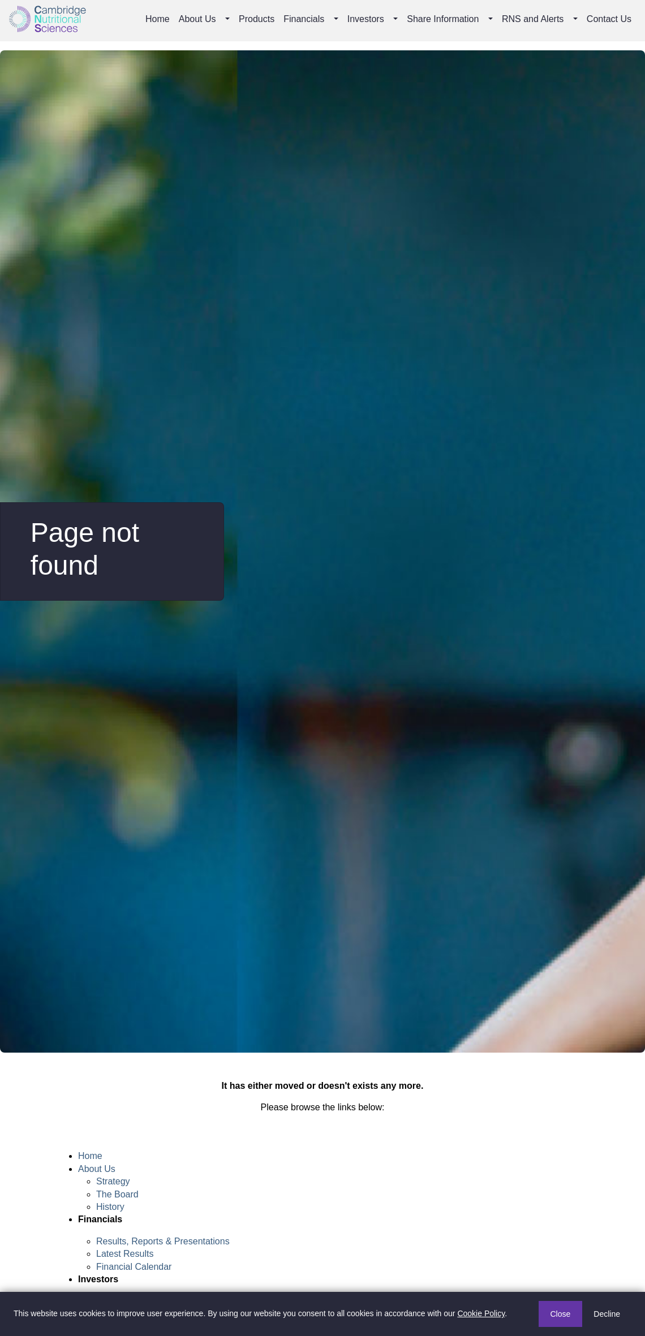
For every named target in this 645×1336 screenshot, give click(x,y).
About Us (197, 19)
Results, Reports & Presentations (163, 1241)
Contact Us (609, 19)
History (110, 1207)
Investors (365, 19)
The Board (117, 1194)
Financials (303, 19)
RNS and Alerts (533, 19)
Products (256, 19)
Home (157, 19)
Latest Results (124, 1254)
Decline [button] (607, 1313)
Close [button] (561, 1313)
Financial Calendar (133, 1267)
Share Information (443, 19)
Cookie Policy (481, 1313)
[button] (228, 19)
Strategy (113, 1181)
